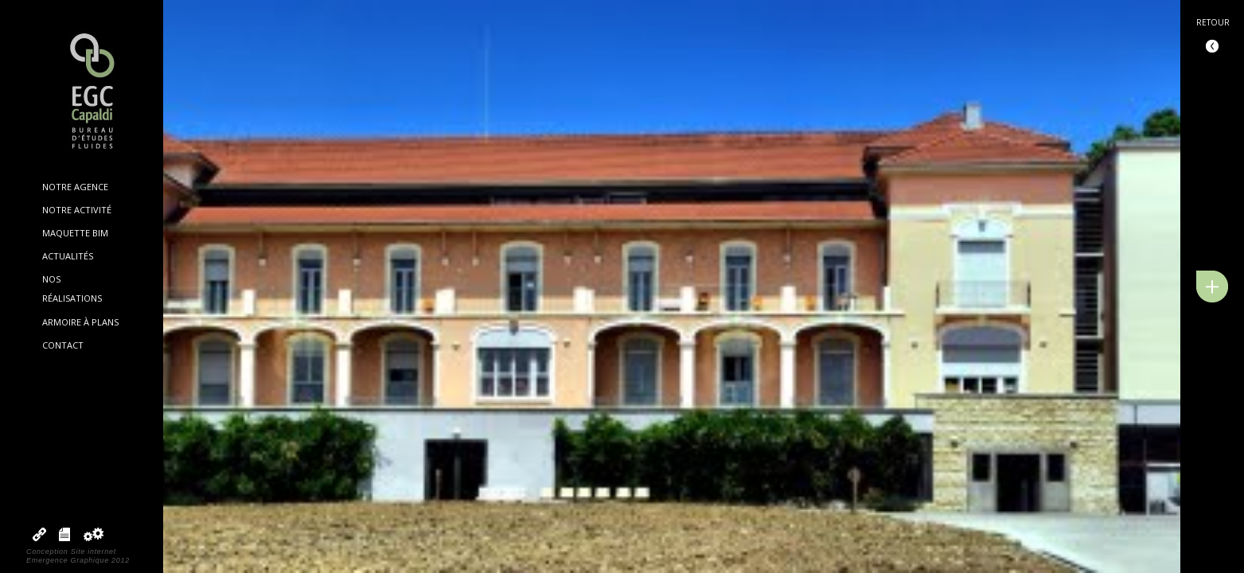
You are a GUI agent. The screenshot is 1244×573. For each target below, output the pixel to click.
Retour (1213, 22)
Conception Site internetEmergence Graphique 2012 (78, 556)
